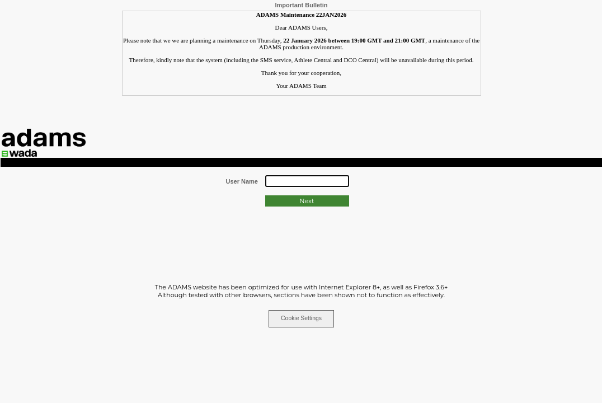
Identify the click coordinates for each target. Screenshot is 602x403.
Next (307, 201)
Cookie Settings (301, 318)
